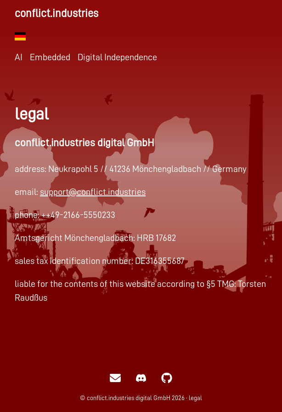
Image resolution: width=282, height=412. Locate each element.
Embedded (50, 57)
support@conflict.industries (93, 191)
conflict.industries (56, 13)
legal (195, 398)
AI (19, 57)
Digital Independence (117, 57)
